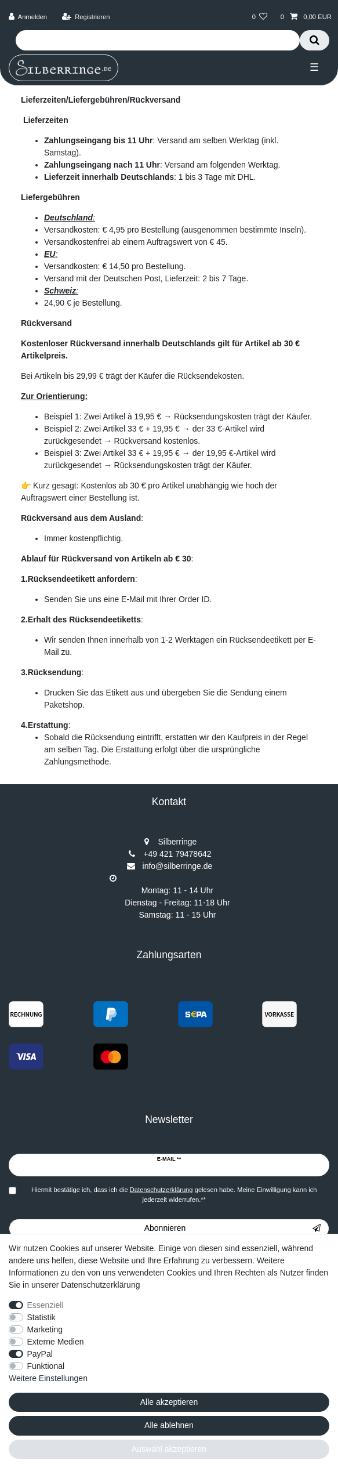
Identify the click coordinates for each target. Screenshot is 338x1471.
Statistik (41, 1317)
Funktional (46, 1366)
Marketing (45, 1329)
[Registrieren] (85, 17)
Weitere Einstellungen (48, 1378)
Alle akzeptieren (169, 1402)
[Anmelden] (28, 17)
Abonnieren (232, 1228)
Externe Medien (55, 1341)
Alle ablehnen (169, 1425)
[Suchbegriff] (158, 40)
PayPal (40, 1353)
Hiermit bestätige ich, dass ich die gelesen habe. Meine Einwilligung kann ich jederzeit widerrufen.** (174, 1194)
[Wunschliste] (259, 17)
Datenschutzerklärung (100, 1284)
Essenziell (45, 1305)
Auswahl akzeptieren (169, 1449)
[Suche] (314, 40)
